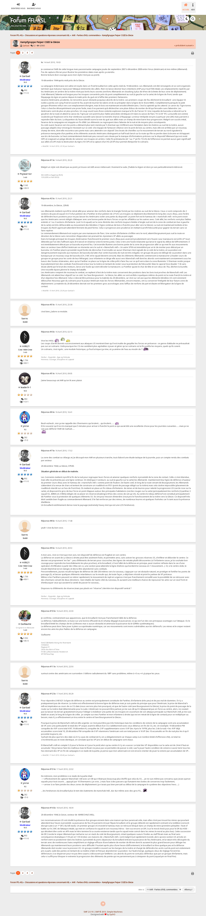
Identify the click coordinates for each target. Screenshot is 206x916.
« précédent (179, 42)
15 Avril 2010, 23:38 (56, 301)
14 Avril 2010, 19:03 (51, 59)
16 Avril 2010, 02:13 (56, 328)
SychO (112, 911)
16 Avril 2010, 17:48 (56, 517)
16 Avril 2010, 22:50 (57, 663)
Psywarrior (26, 170)
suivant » (190, 42)
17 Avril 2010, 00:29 (57, 690)
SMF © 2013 (100, 908)
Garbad (25, 42)
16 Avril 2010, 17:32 (56, 447)
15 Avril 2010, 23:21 (56, 195)
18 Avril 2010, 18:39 (57, 804)
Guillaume (26, 620)
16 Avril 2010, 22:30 (57, 607)
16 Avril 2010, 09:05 (56, 370)
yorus (26, 422)
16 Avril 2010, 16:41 (56, 408)
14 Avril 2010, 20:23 (56, 156)
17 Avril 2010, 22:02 (57, 765)
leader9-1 (26, 383)
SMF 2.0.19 (88, 908)
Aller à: (141, 886)
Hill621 (26, 342)
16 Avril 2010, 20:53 (56, 544)
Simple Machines (115, 908)
